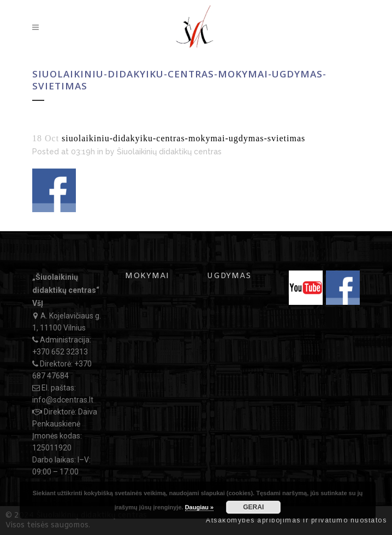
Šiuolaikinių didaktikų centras (169, 151)
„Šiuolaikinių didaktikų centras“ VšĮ (65, 290)
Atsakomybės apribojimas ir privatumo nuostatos (296, 520)
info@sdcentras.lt (62, 399)
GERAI (253, 507)
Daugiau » (199, 507)
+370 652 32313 (60, 351)
